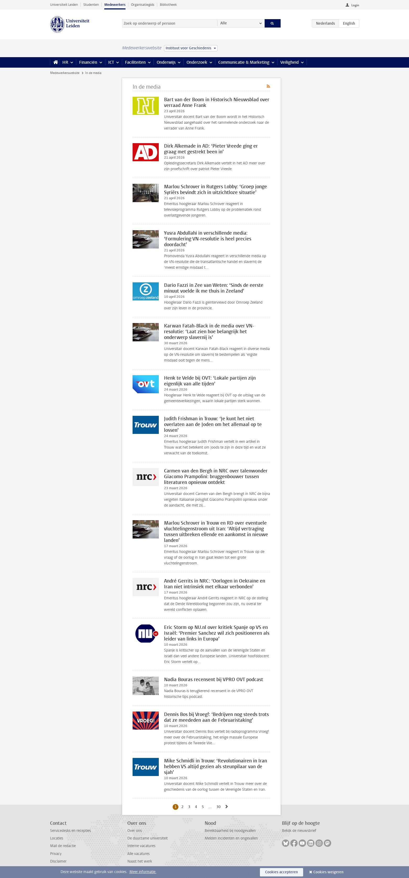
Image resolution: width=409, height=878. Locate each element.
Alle (223, 23)
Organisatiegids (142, 4)
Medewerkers (115, 4)
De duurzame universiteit (147, 838)
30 (219, 806)
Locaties (56, 838)
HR (65, 62)
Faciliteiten (135, 62)
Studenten (91, 4)
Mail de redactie (63, 845)
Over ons (134, 830)
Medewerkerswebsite (64, 73)
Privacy (56, 853)
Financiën (88, 62)
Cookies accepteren (281, 872)
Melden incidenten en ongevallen (231, 838)
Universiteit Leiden (64, 4)
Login (355, 5)
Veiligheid (289, 62)
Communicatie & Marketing (243, 62)
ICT (111, 62)
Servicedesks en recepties (70, 830)
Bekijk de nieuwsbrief (299, 830)
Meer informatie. (142, 871)
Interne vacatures (141, 845)
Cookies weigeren (328, 872)
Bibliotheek (168, 4)
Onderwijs (166, 62)
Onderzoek (197, 62)
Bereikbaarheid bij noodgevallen (230, 830)
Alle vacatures (138, 853)
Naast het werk (139, 861)
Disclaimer (58, 861)
